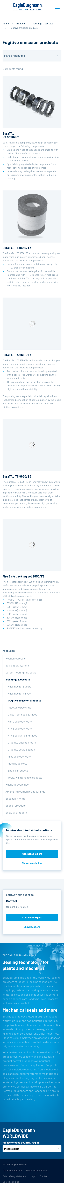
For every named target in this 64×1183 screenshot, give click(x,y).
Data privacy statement (15, 1176)
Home (6, 23)
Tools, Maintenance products (25, 777)
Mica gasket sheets (19, 756)
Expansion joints (15, 798)
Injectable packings (19, 707)
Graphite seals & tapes (21, 749)
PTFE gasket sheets (20, 728)
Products (20, 23)
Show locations (32, 926)
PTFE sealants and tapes (22, 735)
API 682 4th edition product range (25, 791)
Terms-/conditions (12, 1170)
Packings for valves (19, 693)
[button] (32, 56)
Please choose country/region (21, 1142)
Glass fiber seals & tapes (22, 714)
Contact (44, 1176)
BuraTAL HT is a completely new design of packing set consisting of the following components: (32, 128)
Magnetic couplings (17, 784)
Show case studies (32, 863)
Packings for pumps (19, 686)
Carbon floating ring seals (20, 672)
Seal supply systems (17, 665)
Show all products (16, 812)
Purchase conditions (37, 1170)
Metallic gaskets (17, 763)
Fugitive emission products (24, 700)
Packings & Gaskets (43, 23)
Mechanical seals (15, 658)
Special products (18, 770)
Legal (33, 1176)
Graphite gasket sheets (22, 742)
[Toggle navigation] (57, 7)
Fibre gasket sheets (20, 721)
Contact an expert (32, 853)
